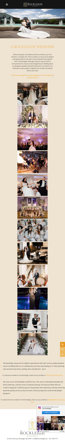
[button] (62, 354)
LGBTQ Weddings (46, 75)
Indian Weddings (33, 75)
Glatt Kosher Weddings (19, 75)
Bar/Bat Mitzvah (32, 78)
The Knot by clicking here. (54, 375)
